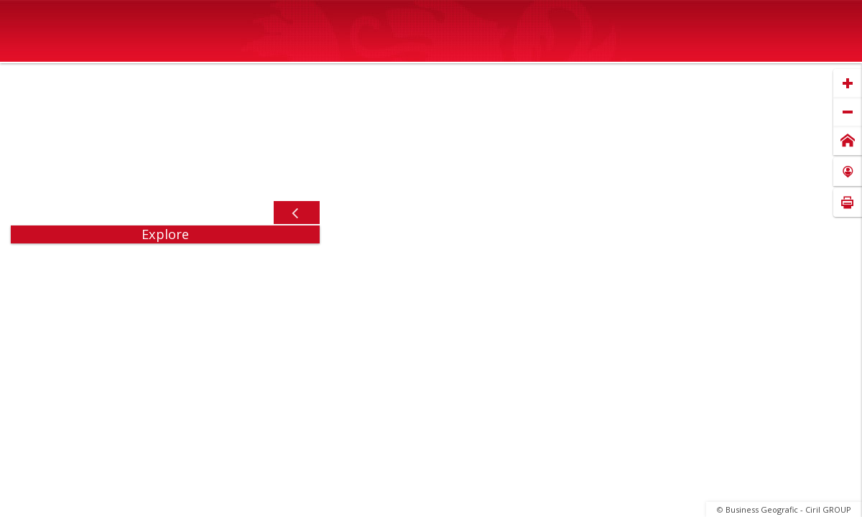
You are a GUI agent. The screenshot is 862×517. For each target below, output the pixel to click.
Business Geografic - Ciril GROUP (788, 509)
